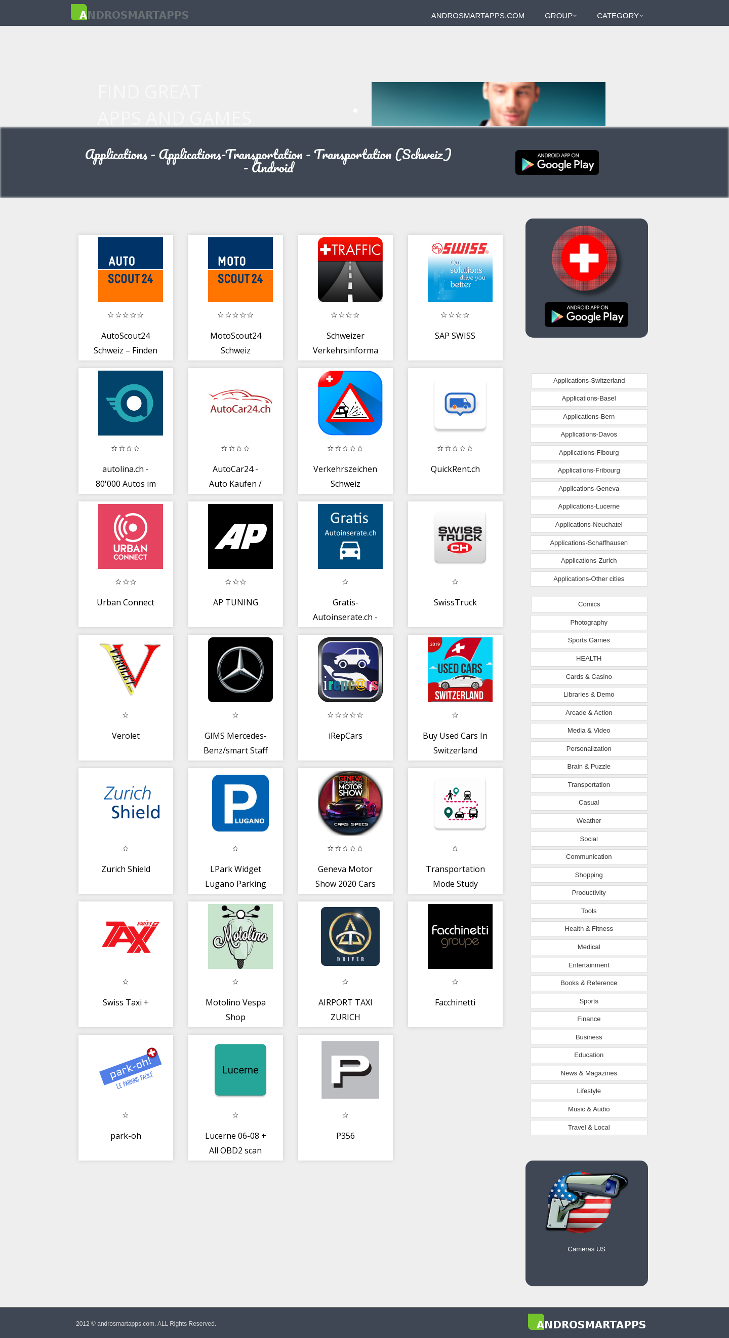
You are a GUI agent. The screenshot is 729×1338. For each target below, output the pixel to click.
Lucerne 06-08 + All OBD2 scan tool (235, 1150)
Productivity (589, 892)
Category (620, 15)
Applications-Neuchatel (589, 524)
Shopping (589, 875)
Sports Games (589, 640)
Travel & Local (589, 1127)
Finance (588, 1019)
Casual (589, 802)
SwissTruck (455, 602)
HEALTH (588, 658)
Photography (589, 622)
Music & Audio (589, 1109)
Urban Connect (125, 602)
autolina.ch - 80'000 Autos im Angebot (126, 483)
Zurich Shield (125, 869)
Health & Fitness (589, 928)
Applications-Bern (589, 416)
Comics (589, 604)
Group (561, 15)
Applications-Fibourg (589, 452)
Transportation (589, 784)
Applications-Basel (589, 398)
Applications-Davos (589, 434)
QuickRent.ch (455, 469)
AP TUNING (235, 602)
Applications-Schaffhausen (589, 543)
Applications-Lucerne (589, 506)
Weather (589, 820)
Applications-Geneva (588, 488)
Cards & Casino (589, 676)
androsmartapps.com (477, 15)
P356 (345, 1135)
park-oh (125, 1135)
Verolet (126, 735)
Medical (589, 947)
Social (589, 839)
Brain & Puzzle (589, 766)
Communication (589, 856)
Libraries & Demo (588, 694)
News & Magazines (589, 1073)
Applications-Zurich (589, 560)
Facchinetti (455, 1002)
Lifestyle (589, 1091)
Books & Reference (588, 983)
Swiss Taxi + (126, 1002)
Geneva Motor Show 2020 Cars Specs (345, 884)
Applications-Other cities (588, 579)
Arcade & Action (589, 712)
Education (588, 1055)
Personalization (589, 748)
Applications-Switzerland (589, 380)
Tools (588, 911)
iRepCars (345, 735)
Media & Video (589, 730)
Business (589, 1037)
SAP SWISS (455, 335)
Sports (588, 1001)
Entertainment (589, 965)
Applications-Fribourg (589, 470)
